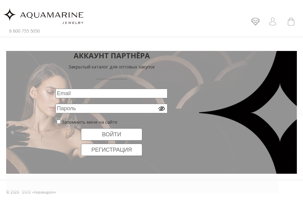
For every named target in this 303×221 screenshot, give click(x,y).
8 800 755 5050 (24, 31)
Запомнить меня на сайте (89, 122)
